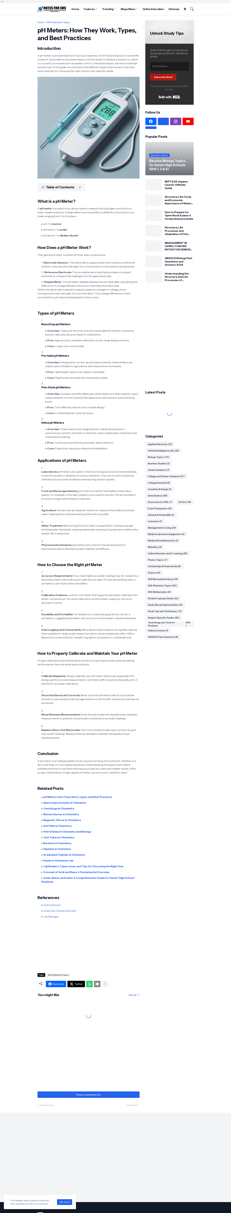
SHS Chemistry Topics (58, 22)
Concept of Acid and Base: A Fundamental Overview (76, 872)
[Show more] (105, 984)
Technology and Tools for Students (169, 624)
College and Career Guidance (166, 476)
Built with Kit (169, 97)
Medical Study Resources (163, 540)
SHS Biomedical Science (163, 579)
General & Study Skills (161, 514)
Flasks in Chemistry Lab (58, 860)
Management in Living (162, 527)
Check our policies (38, 1203)
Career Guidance (158, 470)
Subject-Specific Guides (163, 617)
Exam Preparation (160, 508)
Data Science (157, 495)
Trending (108, 9)
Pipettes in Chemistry (57, 849)
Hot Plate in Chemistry (57, 825)
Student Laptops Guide (163, 598)
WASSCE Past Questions (163, 637)
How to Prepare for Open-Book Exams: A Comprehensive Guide (179, 215)
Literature (155, 521)
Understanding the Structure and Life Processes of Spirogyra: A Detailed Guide (178, 277)
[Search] (190, 9)
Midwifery (155, 547)
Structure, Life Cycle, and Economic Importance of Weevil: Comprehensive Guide (179, 200)
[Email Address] (169, 66)
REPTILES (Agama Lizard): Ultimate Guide (176, 185)
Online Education (153, 9)
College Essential (159, 482)
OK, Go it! (65, 1202)
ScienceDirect (52, 905)
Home (75, 9)
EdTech (185, 502)
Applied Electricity (160, 444)
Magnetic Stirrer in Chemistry (62, 820)
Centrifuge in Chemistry (58, 808)
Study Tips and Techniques (164, 611)
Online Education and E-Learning (167, 553)
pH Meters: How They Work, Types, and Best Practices (77, 796)
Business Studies (159, 463)
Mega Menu (128, 9)
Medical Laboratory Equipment (166, 534)
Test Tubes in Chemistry (58, 837)
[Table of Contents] (61, 187)
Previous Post (47, 1105)
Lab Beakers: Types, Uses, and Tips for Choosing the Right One (83, 866)
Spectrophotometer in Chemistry (64, 802)
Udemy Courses (158, 630)
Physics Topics (157, 559)
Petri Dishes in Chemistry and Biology (67, 831)
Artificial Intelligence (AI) (163, 450)
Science (154, 572)
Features (89, 9)
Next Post (132, 1105)
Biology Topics (158, 457)
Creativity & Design (159, 489)
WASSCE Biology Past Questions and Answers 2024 (178, 261)
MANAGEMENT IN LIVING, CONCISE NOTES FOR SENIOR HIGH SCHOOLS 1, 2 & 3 (178, 246)
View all (132, 994)
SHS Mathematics (159, 592)
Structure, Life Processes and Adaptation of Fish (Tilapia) (176, 231)
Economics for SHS (160, 502)
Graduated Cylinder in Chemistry (64, 854)
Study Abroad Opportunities (165, 604)
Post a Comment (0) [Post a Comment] (88, 1094)
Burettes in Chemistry (57, 843)
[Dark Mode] (183, 9)
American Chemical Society (59, 910)
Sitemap (174, 9)
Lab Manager (51, 916)
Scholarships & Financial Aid (164, 566)
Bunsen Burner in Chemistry (61, 814)
